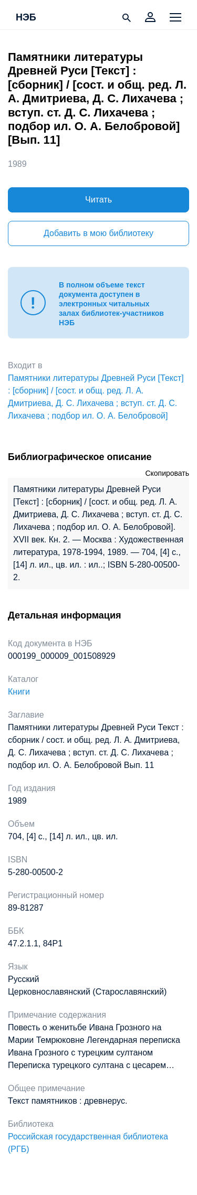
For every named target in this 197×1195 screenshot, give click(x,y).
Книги (19, 691)
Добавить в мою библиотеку (98, 233)
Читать (98, 199)
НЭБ (26, 18)
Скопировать (167, 473)
